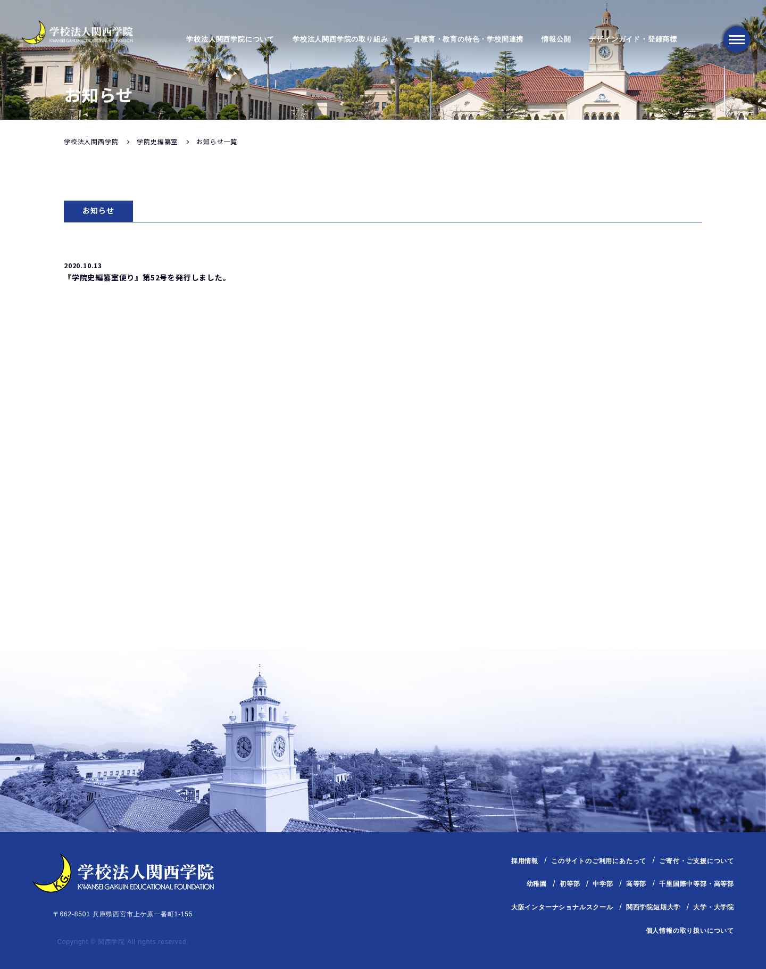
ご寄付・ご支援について (696, 861)
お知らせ (98, 210)
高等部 (636, 884)
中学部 (603, 884)
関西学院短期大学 (653, 907)
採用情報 (524, 861)
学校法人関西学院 (91, 141)
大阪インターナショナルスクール (562, 907)
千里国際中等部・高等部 (696, 884)
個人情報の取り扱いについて (690, 930)
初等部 (570, 884)
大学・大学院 (713, 907)
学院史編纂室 (157, 141)
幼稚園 (537, 884)
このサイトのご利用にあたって (598, 861)
